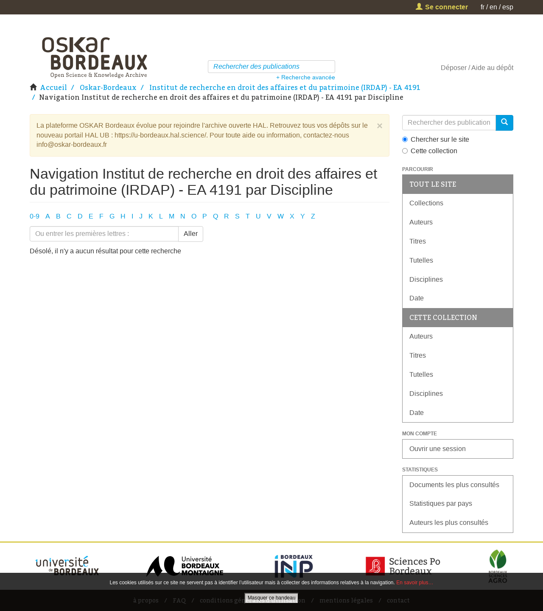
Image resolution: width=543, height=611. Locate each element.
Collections (426, 203)
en (493, 7)
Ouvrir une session (437, 448)
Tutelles (421, 260)
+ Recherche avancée (305, 77)
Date (416, 298)
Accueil (53, 87)
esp (507, 7)
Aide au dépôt (492, 67)
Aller (191, 233)
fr (482, 7)
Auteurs (421, 222)
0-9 (34, 216)
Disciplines (426, 279)
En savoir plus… (414, 583)
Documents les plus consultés (454, 484)
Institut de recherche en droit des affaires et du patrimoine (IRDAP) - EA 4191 (284, 87)
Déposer (454, 67)
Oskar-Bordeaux (108, 87)
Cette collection (429, 150)
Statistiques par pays (440, 503)
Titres (417, 241)
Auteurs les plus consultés (448, 522)
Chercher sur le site (435, 139)
